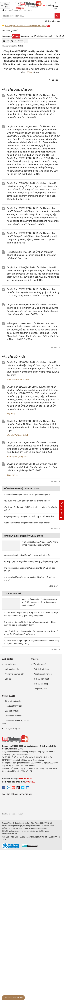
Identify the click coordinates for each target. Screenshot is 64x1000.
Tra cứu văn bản (40, 664)
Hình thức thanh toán (13, 706)
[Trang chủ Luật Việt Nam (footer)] (31, 739)
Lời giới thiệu (10, 664)
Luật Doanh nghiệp (28, 837)
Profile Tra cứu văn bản (14, 674)
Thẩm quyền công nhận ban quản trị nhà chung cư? (27, 494)
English (47, 5)
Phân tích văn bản (41, 669)
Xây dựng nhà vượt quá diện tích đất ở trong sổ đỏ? (27, 501)
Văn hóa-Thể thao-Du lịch (17, 435)
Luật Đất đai (42, 837)
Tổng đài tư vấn (40, 689)
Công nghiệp (12, 475)
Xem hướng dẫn (10, 30)
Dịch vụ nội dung (41, 684)
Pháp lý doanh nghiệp (43, 674)
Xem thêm (54, 347)
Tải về (30, 72)
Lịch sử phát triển (12, 669)
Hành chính (24, 379)
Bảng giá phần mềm (13, 701)
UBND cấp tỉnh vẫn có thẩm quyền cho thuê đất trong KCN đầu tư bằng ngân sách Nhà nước (39, 602)
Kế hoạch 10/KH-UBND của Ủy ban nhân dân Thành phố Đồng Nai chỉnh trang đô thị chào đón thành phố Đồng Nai (31, 255)
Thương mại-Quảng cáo (17, 457)
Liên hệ (8, 679)
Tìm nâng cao (52, 21)
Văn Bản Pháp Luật (10, 837)
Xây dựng (11, 414)
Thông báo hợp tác (12, 728)
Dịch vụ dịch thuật (41, 679)
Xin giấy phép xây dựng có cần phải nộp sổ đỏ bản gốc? (29, 516)
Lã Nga (53, 80)
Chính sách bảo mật (13, 716)
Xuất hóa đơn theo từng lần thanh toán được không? (27, 523)
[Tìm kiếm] (57, 16)
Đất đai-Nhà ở (13, 379)
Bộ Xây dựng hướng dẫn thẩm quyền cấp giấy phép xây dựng (31, 561)
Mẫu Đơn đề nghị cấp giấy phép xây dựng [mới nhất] (27, 555)
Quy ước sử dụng (12, 711)
